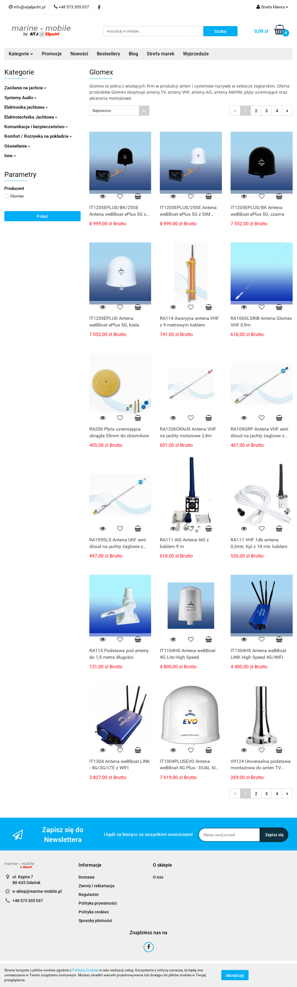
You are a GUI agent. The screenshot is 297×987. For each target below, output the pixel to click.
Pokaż (42, 216)
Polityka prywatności (98, 903)
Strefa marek (160, 54)
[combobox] (119, 111)
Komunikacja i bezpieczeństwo (36, 126)
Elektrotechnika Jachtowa (30, 117)
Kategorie (21, 54)
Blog (133, 54)
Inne (10, 155)
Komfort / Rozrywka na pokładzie (38, 136)
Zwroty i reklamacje (97, 885)
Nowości (79, 54)
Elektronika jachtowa (26, 107)
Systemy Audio (20, 97)
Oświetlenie (17, 146)
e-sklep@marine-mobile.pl (37, 891)
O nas (158, 877)
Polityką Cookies (85, 970)
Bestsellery (108, 54)
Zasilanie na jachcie (25, 87)
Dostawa (87, 877)
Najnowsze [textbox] (102, 110)
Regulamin (89, 894)
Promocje (52, 54)
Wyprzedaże (196, 54)
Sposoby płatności (95, 920)
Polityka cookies (94, 912)
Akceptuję (235, 975)
